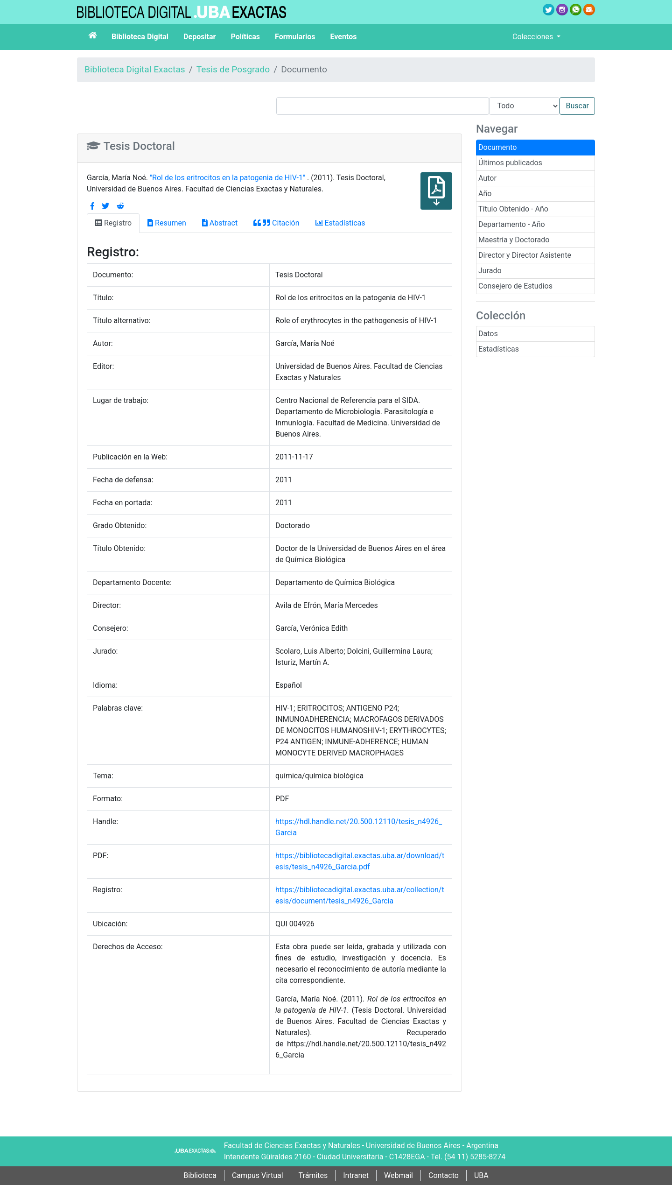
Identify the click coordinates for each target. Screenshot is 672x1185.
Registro (113, 223)
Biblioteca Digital (140, 36)
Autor (487, 178)
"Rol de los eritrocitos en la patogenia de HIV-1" (228, 177)
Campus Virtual (257, 1175)
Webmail (398, 1175)
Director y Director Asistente (524, 255)
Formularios (295, 36)
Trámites (313, 1175)
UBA (481, 1175)
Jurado (490, 270)
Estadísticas (498, 349)
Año (484, 193)
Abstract (220, 223)
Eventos (343, 36)
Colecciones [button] (533, 36)
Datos (488, 333)
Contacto (443, 1175)
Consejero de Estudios (515, 286)
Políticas (245, 36)
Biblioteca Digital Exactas (134, 69)
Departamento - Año (511, 224)
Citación (276, 223)
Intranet (356, 1175)
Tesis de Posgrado (233, 69)
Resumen (166, 223)
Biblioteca (200, 1175)
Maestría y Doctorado (513, 239)
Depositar (199, 36)
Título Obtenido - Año (513, 209)
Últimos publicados (510, 162)
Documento (497, 147)
